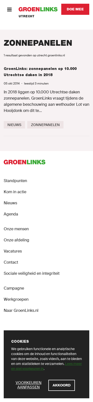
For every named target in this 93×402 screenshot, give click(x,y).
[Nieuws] (14, 124)
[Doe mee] (75, 9)
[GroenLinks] (38, 9)
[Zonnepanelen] (45, 124)
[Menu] (9, 9)
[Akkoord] (61, 385)
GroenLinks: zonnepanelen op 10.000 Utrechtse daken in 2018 (40, 72)
